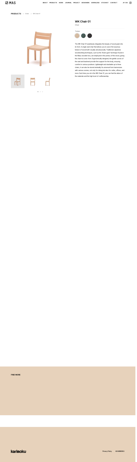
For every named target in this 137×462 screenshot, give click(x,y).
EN (127, 2)
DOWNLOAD (95, 2)
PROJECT (76, 2)
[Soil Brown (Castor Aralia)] (89, 35)
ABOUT (45, 2)
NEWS (61, 2)
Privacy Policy (107, 451)
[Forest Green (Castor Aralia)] (83, 35)
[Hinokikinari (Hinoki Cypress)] (77, 35)
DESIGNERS (85, 2)
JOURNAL (68, 2)
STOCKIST (105, 2)
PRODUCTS (53, 2)
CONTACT (113, 2)
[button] (37, 91)
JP (123, 2)
